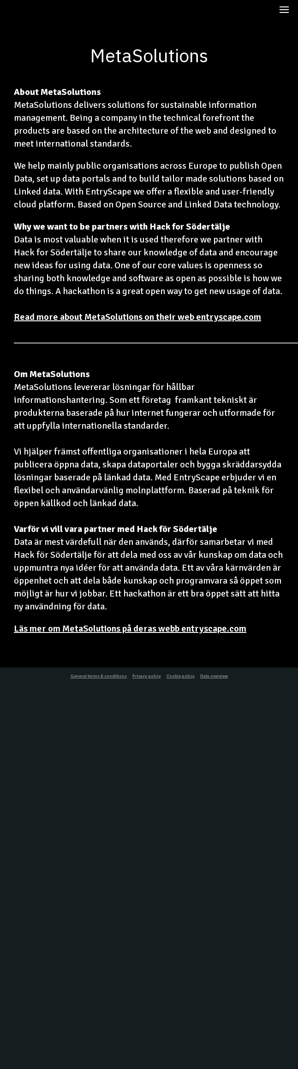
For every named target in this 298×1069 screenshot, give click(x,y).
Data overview (214, 676)
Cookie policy (181, 676)
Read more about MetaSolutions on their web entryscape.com (137, 317)
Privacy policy (146, 676)
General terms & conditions (99, 676)
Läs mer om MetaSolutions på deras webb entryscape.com (130, 628)
